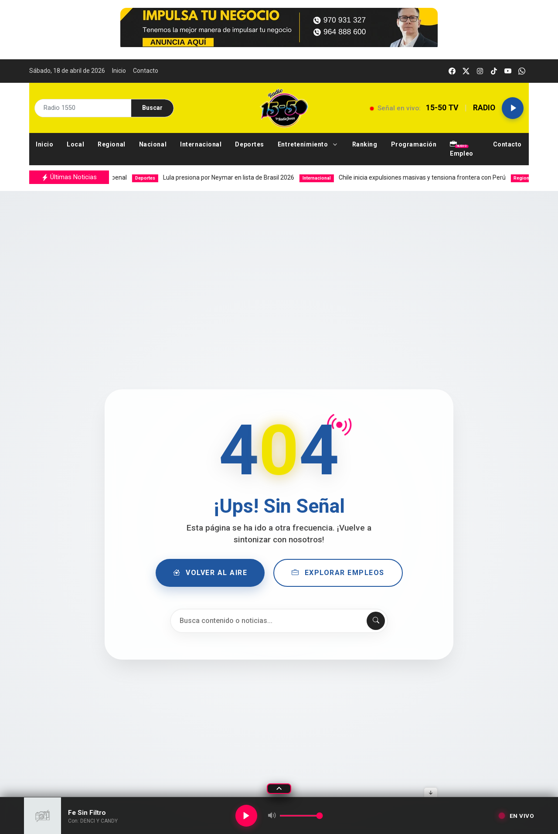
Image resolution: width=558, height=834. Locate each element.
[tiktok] (494, 71)
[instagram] (480, 71)
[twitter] (466, 71)
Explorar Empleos (338, 573)
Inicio (119, 70)
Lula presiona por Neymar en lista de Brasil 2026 (225, 177)
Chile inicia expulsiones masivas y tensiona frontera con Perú (414, 177)
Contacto (145, 70)
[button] (308, 144)
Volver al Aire (210, 573)
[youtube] (508, 71)
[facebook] (452, 71)
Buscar (152, 107)
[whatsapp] (522, 71)
